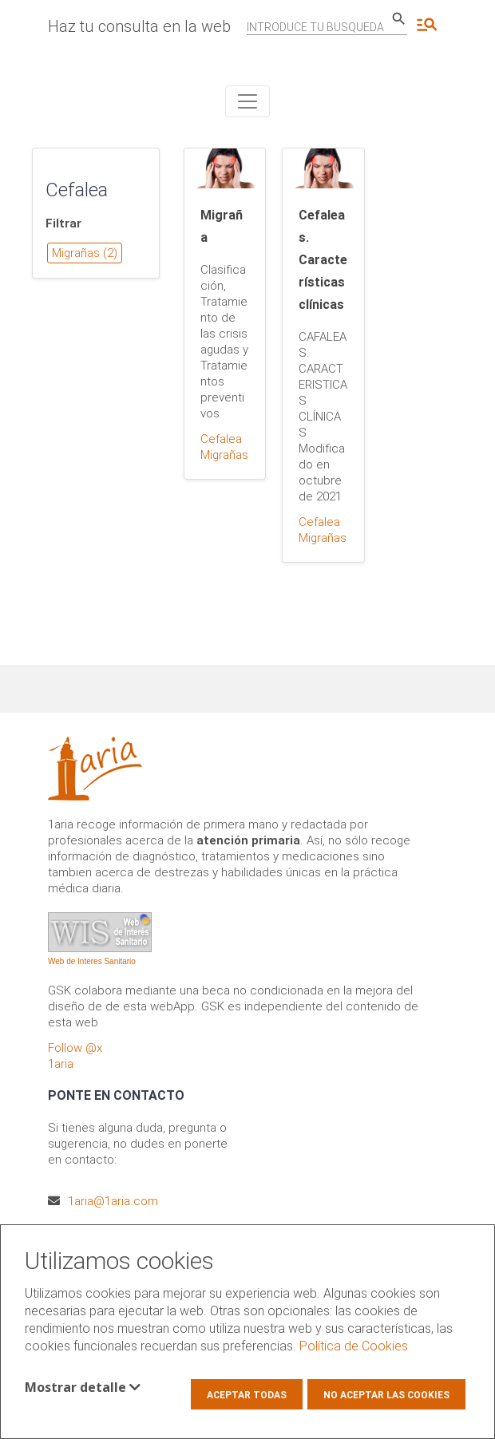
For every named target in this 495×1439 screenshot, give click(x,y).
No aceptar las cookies (386, 1395)
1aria (60, 1064)
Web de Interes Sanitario (92, 961)
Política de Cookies (353, 1346)
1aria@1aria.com (113, 1201)
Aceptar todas (247, 1395)
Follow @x (75, 1048)
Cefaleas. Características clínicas (323, 260)
